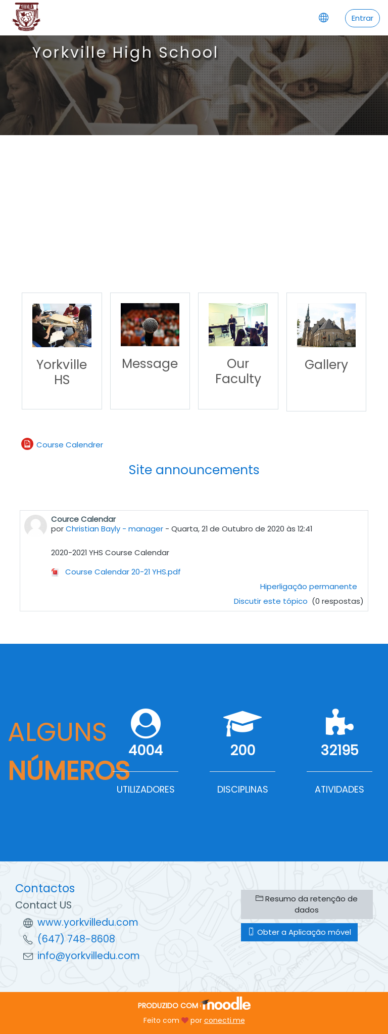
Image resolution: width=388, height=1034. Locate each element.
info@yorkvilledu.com (88, 956)
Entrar (362, 18)
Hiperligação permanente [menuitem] (308, 586)
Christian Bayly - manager (114, 528)
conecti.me (224, 1020)
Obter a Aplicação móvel (299, 932)
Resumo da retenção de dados (307, 904)
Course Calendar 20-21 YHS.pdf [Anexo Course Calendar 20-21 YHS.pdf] (116, 571)
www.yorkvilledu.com (87, 922)
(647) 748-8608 (76, 939)
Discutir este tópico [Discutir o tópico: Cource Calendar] (272, 601)
